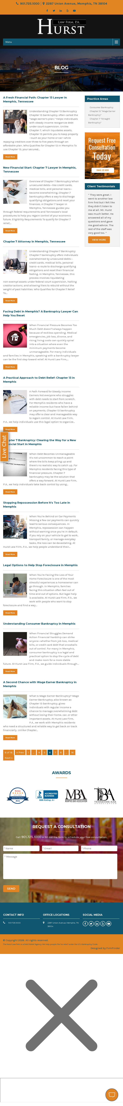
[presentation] (93, 890)
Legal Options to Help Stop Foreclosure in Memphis (40, 565)
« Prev (20, 752)
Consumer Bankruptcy (101, 107)
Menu (8, 41)
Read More (10, 157)
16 (72, 752)
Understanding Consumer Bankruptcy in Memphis (39, 623)
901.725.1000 (29, 3)
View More (99, 239)
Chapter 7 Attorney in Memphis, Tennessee (34, 241)
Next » (9, 757)
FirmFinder (113, 948)
